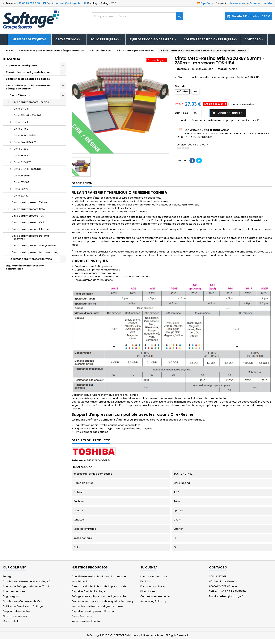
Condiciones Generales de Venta (23, 601)
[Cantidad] (195, 113)
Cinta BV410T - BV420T (27, 115)
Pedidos (145, 581)
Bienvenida (11, 59)
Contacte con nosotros (17, 616)
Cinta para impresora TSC (28, 216)
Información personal (153, 576)
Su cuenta (148, 567)
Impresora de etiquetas (21, 65)
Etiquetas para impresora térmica (31, 259)
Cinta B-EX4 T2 (23, 155)
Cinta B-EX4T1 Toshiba (27, 169)
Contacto (218, 567)
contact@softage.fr (67, 3)
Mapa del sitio (11, 621)
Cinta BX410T (21, 182)
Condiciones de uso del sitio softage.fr (27, 581)
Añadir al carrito (227, 113)
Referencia (182, 69)
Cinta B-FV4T (21, 108)
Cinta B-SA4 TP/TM (25, 135)
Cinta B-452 (21, 129)
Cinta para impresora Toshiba (30, 102)
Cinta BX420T (22, 189)
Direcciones (147, 591)
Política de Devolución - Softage (23, 606)
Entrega (8, 576)
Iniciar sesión (238, 3)
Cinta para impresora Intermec (31, 229)
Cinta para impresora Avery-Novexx (34, 245)
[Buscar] (137, 16)
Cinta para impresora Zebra (29, 202)
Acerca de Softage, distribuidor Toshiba (27, 586)
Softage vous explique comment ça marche (99, 596)
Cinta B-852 (21, 149)
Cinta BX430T (22, 195)
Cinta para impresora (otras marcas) (35, 252)
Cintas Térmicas (20, 95)
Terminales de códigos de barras (28, 72)
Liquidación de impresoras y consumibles (25, 267)
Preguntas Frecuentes (16, 611)
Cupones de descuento (155, 596)
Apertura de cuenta (15, 591)
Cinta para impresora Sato (28, 209)
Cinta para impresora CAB (28, 222)
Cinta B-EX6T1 (22, 175)
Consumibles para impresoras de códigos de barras (28, 87)
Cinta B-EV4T (22, 122)
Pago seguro (11, 596)
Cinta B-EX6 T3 (22, 162)
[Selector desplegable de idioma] (205, 3)
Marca (222, 69)
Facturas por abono (152, 586)
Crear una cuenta (261, 3)
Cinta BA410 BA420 (25, 142)
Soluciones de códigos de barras (28, 79)
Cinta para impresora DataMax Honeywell (31, 237)
